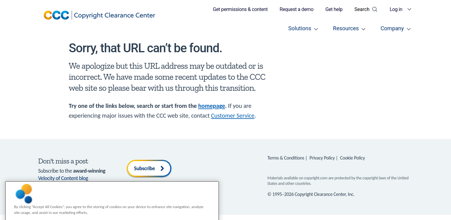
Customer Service (232, 115)
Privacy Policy (322, 158)
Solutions (299, 28)
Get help (334, 9)
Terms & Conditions (285, 158)
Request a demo (297, 9)
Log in (396, 9)
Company (392, 28)
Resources (346, 28)
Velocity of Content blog (63, 178)
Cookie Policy (352, 158)
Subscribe (149, 168)
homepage (211, 105)
